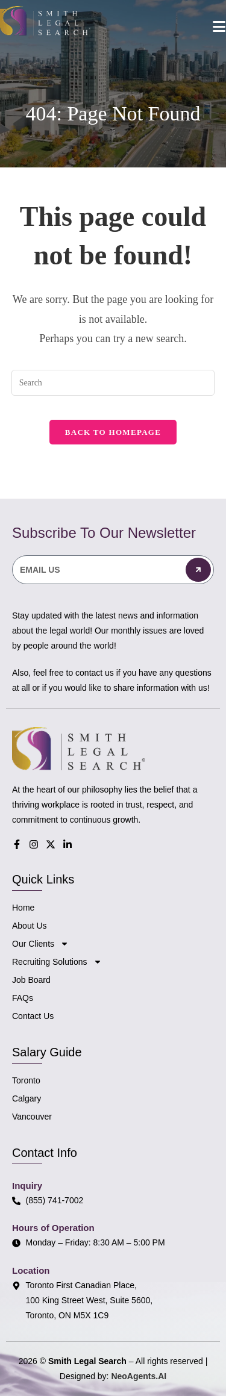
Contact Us (33, 1016)
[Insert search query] (113, 383)
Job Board (31, 980)
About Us (29, 925)
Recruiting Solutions (57, 962)
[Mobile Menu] (219, 27)
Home (23, 907)
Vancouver (32, 1116)
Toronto (26, 1080)
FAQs (22, 998)
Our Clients (40, 944)
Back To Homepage (113, 432)
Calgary (26, 1098)
